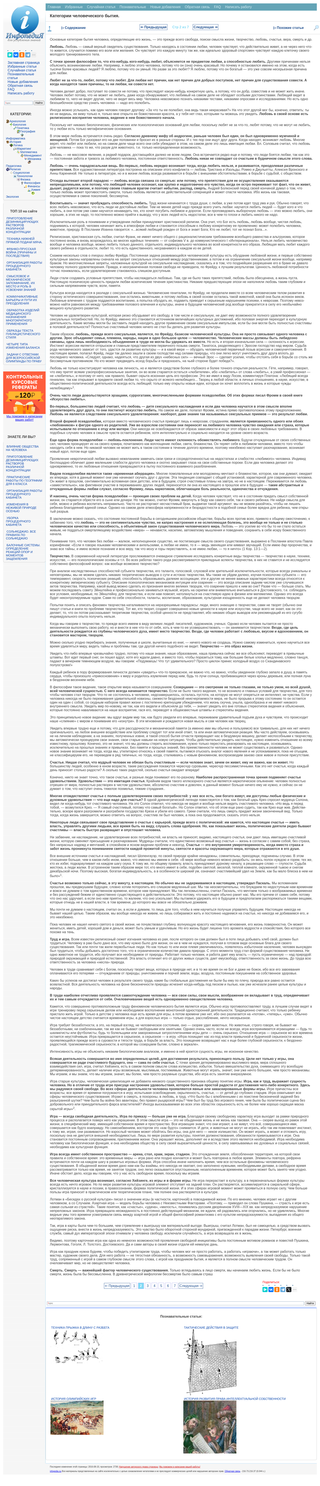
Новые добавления (23, 82)
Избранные (74, 7)
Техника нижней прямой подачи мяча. (24, 240)
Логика (17, 145)
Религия (15, 169)
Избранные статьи (22, 66)
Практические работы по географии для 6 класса (24, 480)
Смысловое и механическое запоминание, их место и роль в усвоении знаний (21, 283)
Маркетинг (24, 148)
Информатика (15, 138)
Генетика (23, 128)
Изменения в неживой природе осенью (21, 508)
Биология (19, 124)
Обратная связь (20, 85)
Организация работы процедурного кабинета (24, 266)
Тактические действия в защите (211, 1327)
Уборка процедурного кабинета (18, 521)
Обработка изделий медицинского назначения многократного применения (22, 317)
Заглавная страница (24, 62)
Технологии (24, 176)
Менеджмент (33, 155)
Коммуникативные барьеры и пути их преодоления (22, 300)
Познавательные (133, 7)
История (15, 142)
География (27, 131)
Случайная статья (22, 70)
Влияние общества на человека (22, 448)
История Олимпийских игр (73, 1399)
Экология (12, 196)
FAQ (11, 89)
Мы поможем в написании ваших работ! (24, 418)
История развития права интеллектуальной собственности (235, 1399)
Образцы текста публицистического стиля (23, 334)
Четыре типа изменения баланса (23, 346)
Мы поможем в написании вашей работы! (179, 1467)
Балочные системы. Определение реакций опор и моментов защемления (23, 551)
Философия (32, 183)
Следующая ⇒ (206, 27)
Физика (25, 179)
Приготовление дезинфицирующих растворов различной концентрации (22, 225)
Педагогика (13, 166)
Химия (35, 189)
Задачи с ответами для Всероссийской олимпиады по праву (24, 358)
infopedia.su (55, 1471)
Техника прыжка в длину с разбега (80, 1327)
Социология (21, 172)
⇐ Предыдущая (153, 27)
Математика (28, 152)
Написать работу (21, 93)
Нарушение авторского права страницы (138, 1467)
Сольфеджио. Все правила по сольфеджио (21, 535)
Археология (18, 121)
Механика (34, 159)
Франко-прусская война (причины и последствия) (21, 252)
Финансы (34, 186)
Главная (54, 7)
